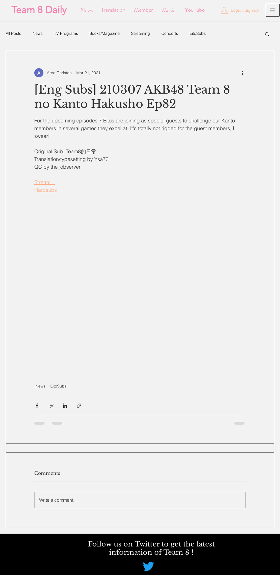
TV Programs (66, 33)
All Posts (13, 33)
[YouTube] (195, 10)
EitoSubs (197, 33)
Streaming (140, 33)
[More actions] (242, 72)
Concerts (169, 33)
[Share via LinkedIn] (65, 405)
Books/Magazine (104, 33)
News (38, 33)
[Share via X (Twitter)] (51, 405)
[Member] (143, 10)
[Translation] (113, 10)
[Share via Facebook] (37, 405)
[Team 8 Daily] (39, 10)
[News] (87, 10)
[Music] (169, 10)
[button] (245, 10)
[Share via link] (79, 405)
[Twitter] (148, 566)
